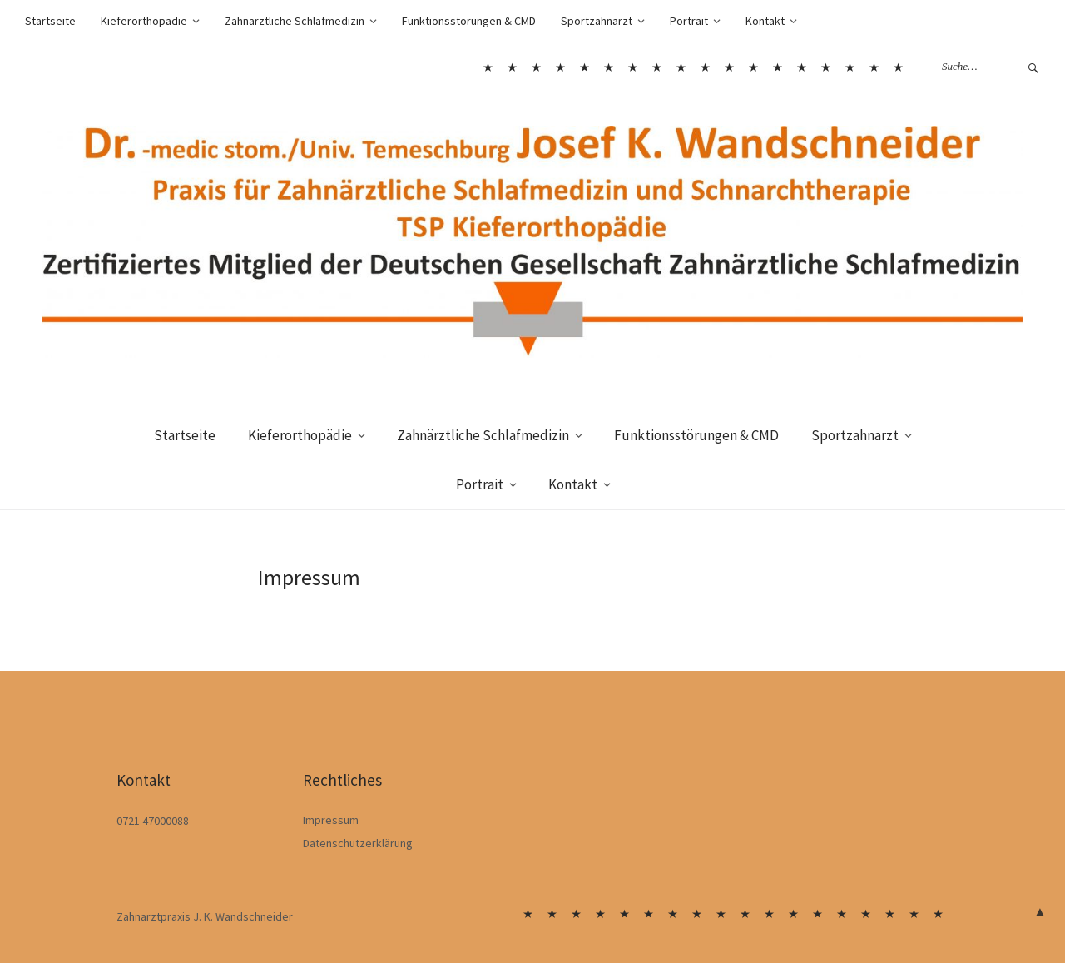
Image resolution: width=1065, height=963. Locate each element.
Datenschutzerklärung (358, 843)
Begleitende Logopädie (632, 67)
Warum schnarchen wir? (704, 67)
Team (825, 67)
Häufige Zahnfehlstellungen (584, 67)
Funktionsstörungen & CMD (469, 20)
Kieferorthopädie (144, 20)
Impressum (331, 819)
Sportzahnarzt (596, 20)
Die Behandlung (753, 67)
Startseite (50, 20)
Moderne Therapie (801, 67)
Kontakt (765, 20)
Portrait (689, 20)
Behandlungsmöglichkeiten (608, 67)
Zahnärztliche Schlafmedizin (294, 20)
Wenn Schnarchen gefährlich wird (728, 67)
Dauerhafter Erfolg (656, 67)
